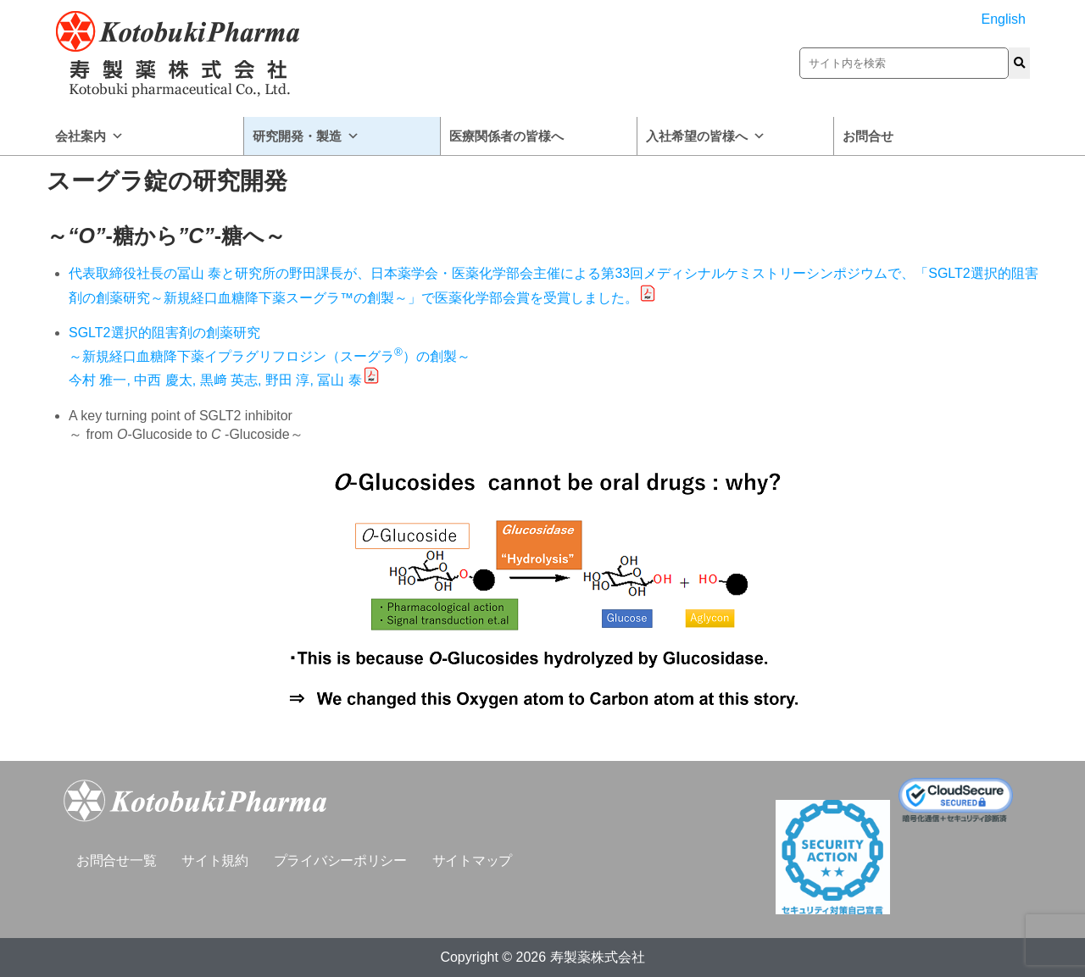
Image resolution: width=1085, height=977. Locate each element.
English (1004, 19)
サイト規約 (214, 860)
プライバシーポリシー (340, 860)
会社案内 (89, 136)
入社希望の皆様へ (705, 136)
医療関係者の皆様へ (506, 136)
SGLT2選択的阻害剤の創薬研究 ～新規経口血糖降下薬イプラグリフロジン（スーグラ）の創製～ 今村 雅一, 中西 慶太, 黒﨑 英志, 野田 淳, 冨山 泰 (269, 356)
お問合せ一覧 (116, 860)
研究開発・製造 (306, 136)
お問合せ (868, 136)
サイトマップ (472, 860)
